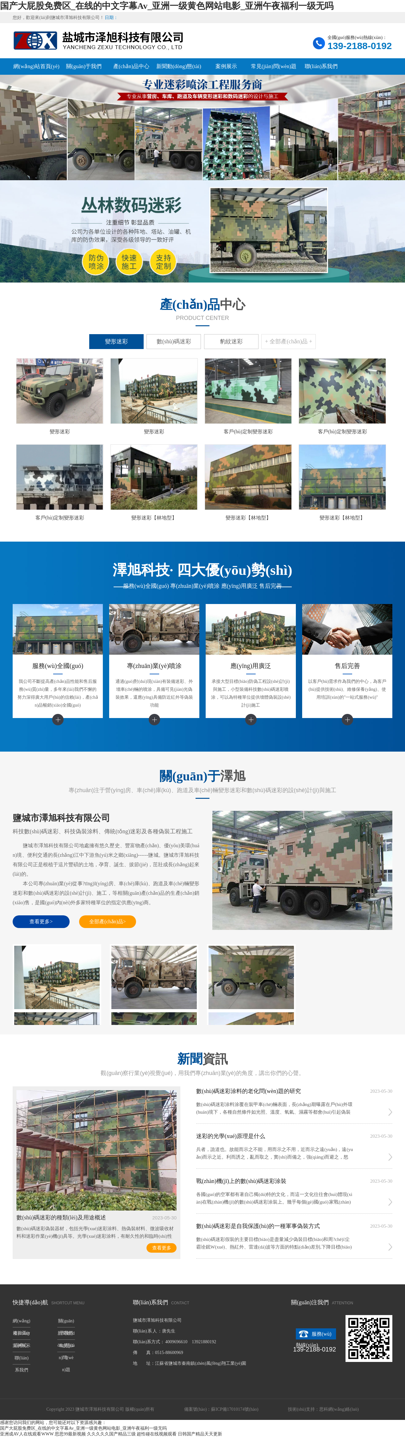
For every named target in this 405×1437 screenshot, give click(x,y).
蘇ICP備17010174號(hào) (234, 1409)
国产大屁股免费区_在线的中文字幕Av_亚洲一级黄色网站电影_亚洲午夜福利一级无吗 (166, 6)
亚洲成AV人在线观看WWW (27, 1434)
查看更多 (161, 1247)
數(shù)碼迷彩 (174, 341)
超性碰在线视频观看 (157, 1434)
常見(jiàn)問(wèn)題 (273, 66)
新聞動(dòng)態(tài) (178, 66)
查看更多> (41, 921)
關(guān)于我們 (84, 66)
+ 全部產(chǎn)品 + (288, 341)
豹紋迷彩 (231, 341)
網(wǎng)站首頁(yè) (36, 66)
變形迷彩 (116, 341)
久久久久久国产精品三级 (111, 1434)
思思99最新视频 (70, 1434)
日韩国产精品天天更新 (200, 1434)
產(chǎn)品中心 (131, 66)
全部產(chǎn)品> (107, 921)
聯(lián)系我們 (321, 66)
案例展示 (226, 66)
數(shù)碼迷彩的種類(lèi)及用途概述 (61, 1217)
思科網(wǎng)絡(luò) (339, 1409)
